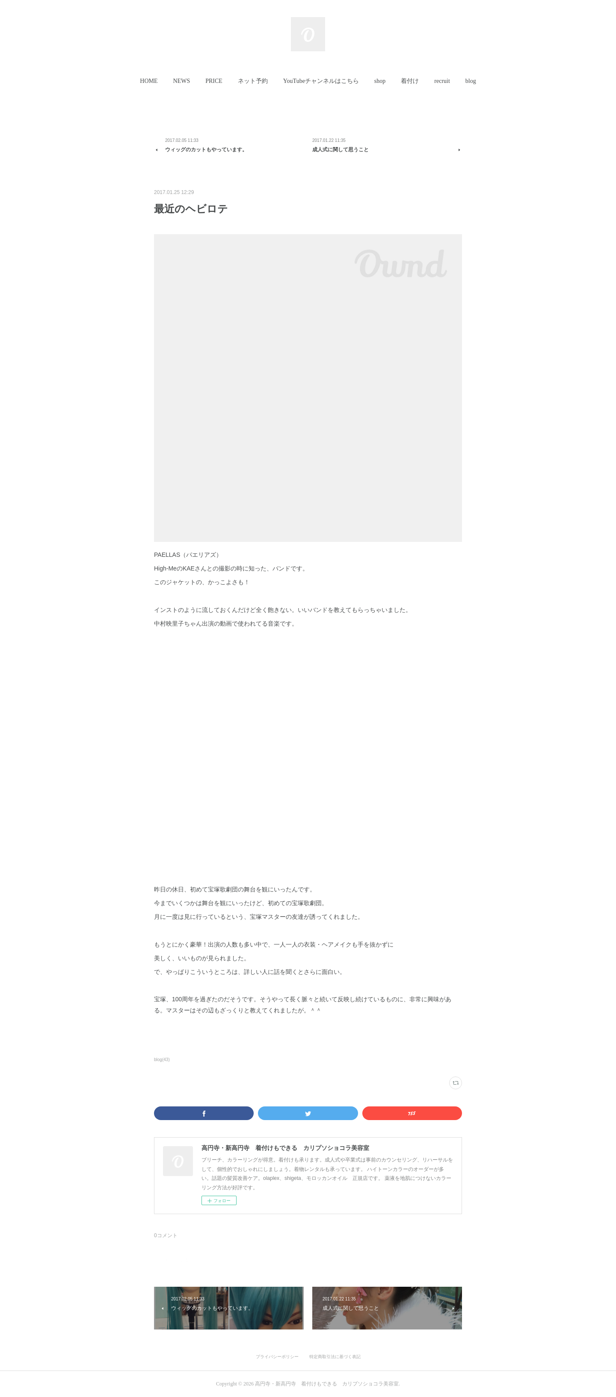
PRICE (213, 81)
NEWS (181, 81)
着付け (410, 81)
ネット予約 (253, 81)
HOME (148, 81)
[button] (148, 81)
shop (379, 81)
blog (470, 81)
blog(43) (162, 1059)
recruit (442, 81)
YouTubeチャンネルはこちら (321, 81)
